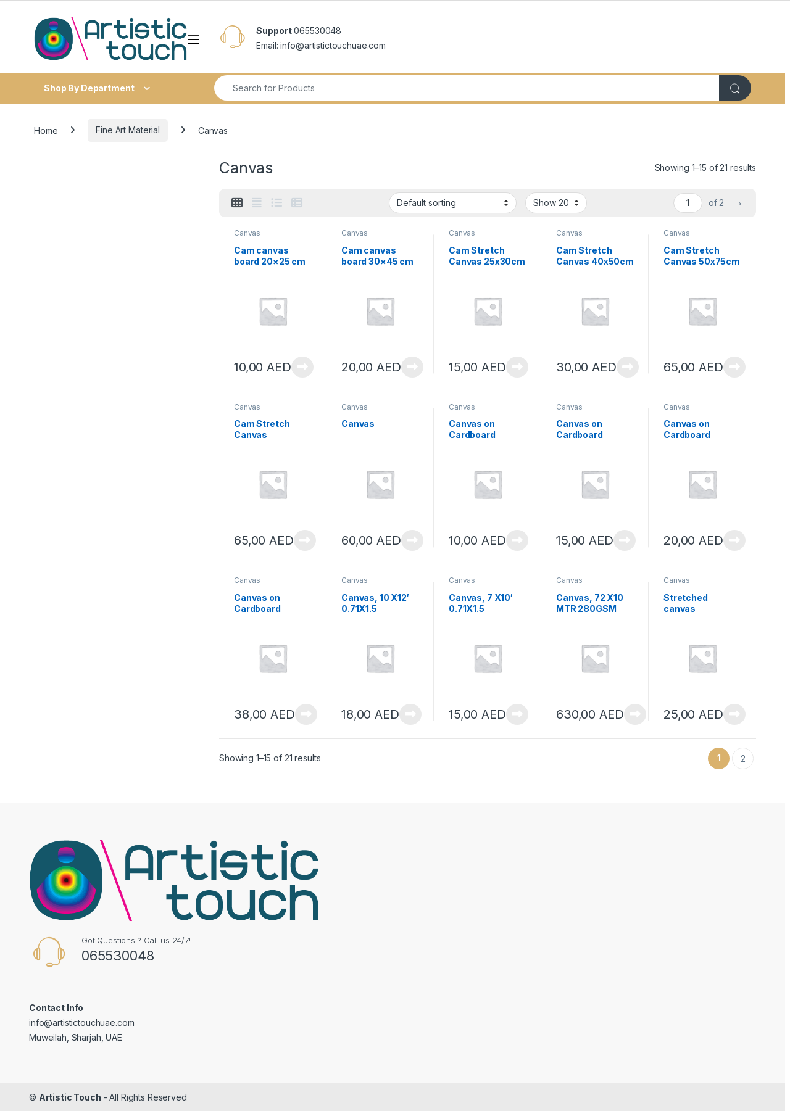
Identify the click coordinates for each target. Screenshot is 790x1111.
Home (45, 130)
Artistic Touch (70, 1097)
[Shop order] (453, 202)
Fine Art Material (128, 130)
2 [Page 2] (743, 758)
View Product (302, 367)
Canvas (247, 232)
